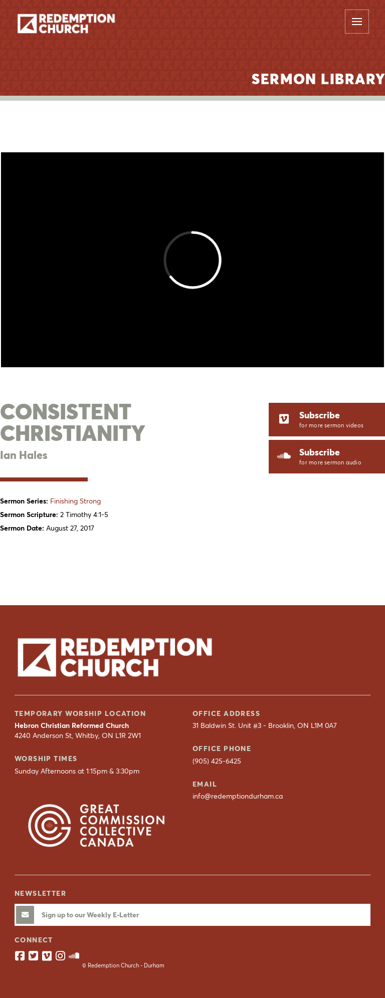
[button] (357, 22)
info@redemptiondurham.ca (237, 796)
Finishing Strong (75, 501)
